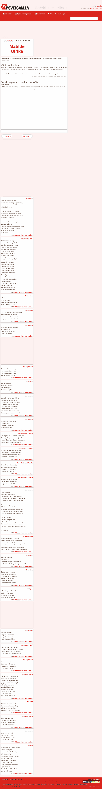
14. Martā (8, 40)
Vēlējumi (30, 589)
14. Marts (5, 37)
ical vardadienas (18, 784)
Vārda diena (29, 570)
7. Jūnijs (99, 6)
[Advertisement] (34, 109)
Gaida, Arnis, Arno (96, 9)
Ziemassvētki (29, 198)
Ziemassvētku (6, 784)
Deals (62, 784)
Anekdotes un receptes (57, 14)
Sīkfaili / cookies (94, 787)
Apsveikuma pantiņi (23, 14)
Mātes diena (29, 296)
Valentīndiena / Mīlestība (25, 463)
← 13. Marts (7, 136)
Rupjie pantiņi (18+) (27, 238)
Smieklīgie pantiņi (27, 674)
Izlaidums (30, 701)
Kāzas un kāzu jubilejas (25, 433)
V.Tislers (97, 779)
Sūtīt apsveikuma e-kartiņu (22, 235)
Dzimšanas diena (27, 536)
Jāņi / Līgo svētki (27, 367)
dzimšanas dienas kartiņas (80, 784)
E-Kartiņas (40, 14)
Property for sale (32, 784)
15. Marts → (27, 136)
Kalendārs (7, 14)
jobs (45, 784)
